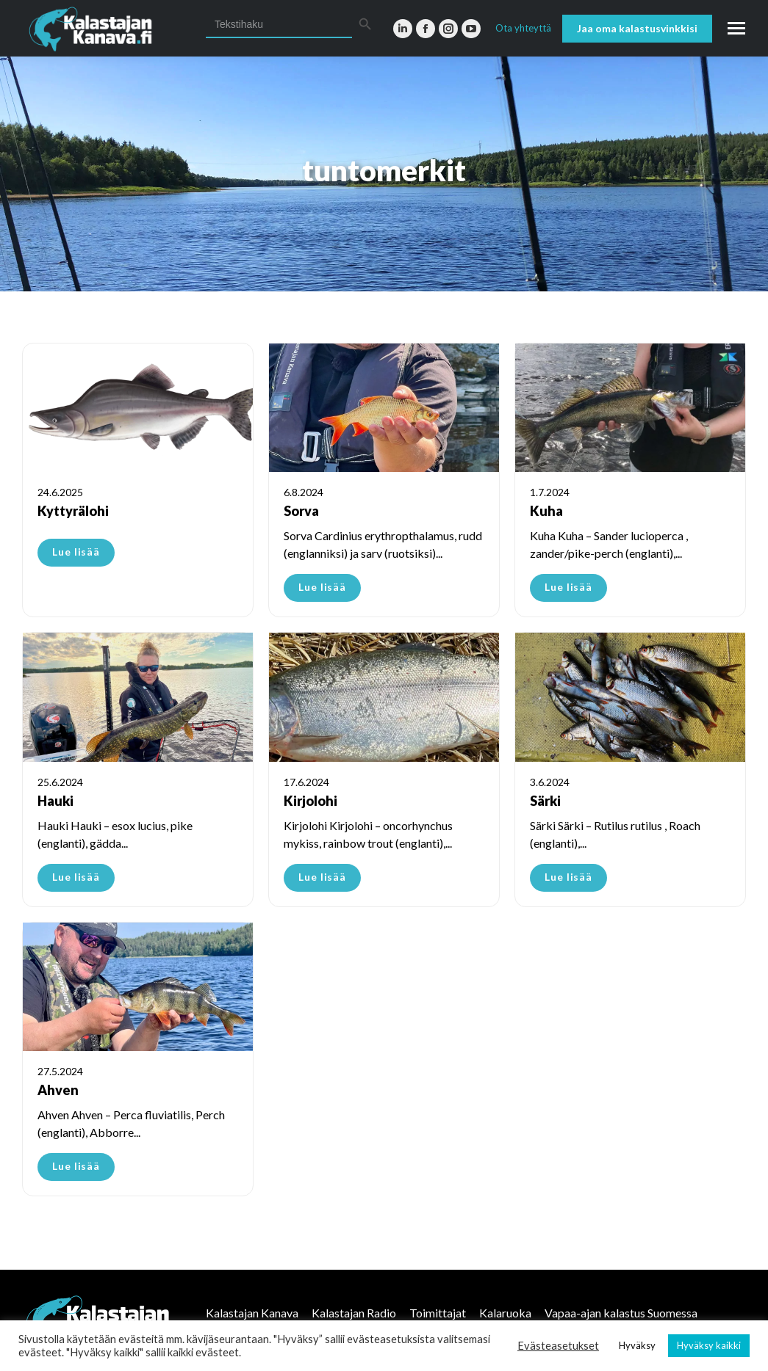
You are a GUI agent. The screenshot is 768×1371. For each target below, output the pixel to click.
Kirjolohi (310, 801)
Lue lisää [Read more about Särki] (568, 876)
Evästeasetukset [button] (558, 1345)
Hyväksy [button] (637, 1345)
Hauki (55, 801)
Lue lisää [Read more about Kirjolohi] (322, 876)
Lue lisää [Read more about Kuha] (568, 587)
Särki (545, 801)
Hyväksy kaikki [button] (709, 1345)
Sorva (301, 511)
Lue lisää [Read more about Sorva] (322, 587)
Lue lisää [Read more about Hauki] (76, 876)
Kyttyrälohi (73, 511)
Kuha (546, 511)
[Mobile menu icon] (736, 28)
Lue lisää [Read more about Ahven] (76, 1166)
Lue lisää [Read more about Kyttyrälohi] (76, 551)
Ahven (58, 1090)
